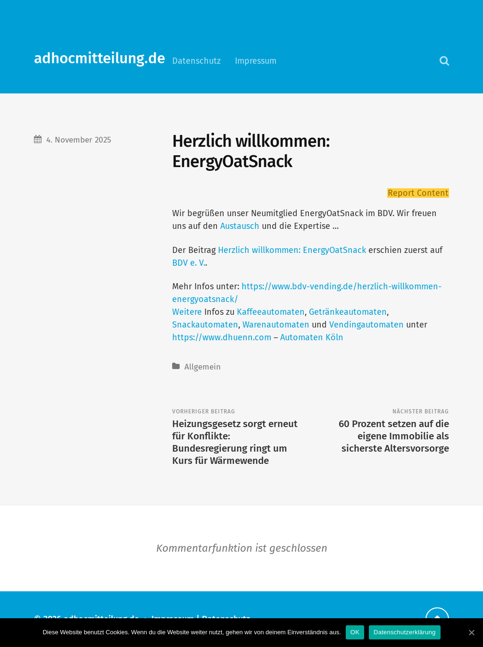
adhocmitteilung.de (99, 58)
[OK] (471, 632)
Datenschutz (196, 61)
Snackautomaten (205, 324)
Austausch (238, 226)
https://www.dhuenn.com (221, 337)
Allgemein (202, 367)
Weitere (187, 312)
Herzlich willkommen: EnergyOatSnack (292, 250)
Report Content (418, 193)
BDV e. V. (188, 263)
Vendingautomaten (366, 324)
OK (354, 632)
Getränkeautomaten (348, 312)
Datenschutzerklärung (404, 632)
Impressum (255, 61)
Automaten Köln (311, 337)
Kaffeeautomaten (271, 312)
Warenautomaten (275, 324)
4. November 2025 (78, 140)
